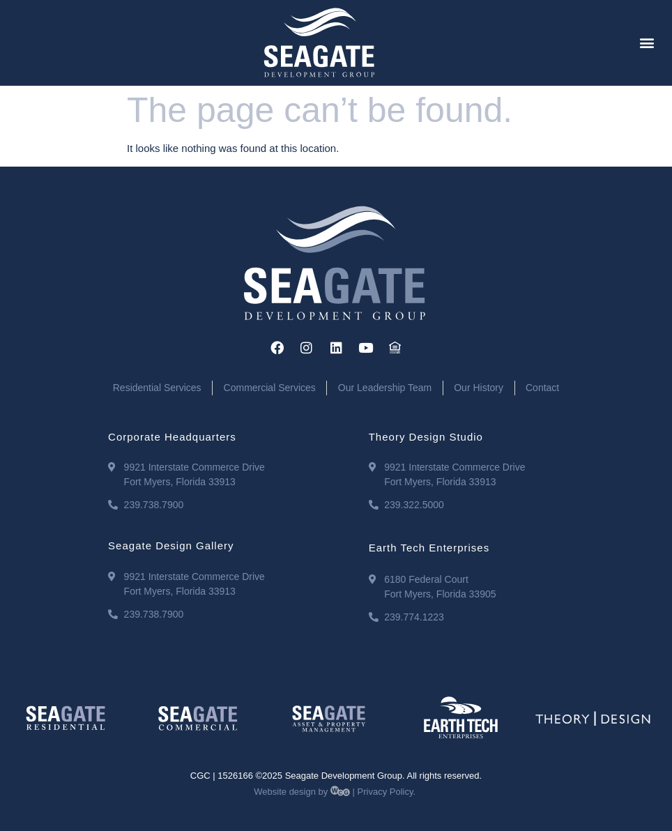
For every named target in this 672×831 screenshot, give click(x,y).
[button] (647, 42)
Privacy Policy (385, 791)
